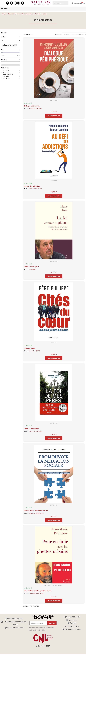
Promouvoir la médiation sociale (36, 511)
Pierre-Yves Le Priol (35, 431)
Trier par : (58, 34)
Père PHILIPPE (34, 351)
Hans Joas (32, 269)
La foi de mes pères (31, 429)
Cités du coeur (29, 348)
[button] (53, 116)
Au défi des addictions (32, 186)
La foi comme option (31, 267)
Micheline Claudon (35, 189)
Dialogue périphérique (32, 106)
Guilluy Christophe (35, 108)
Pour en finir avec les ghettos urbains (38, 591)
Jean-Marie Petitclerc (36, 513)
